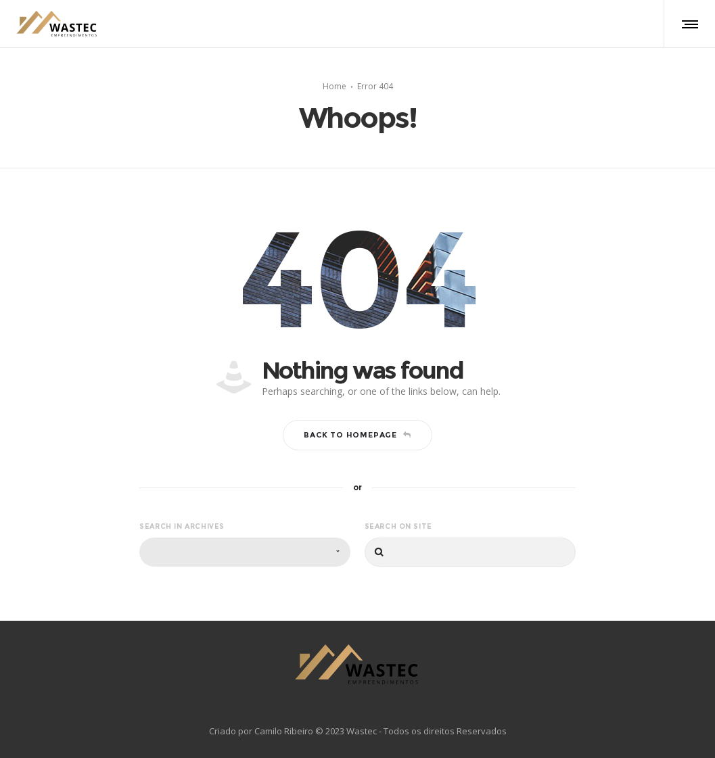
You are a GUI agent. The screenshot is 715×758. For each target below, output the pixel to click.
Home (334, 85)
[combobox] (244, 552)
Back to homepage (357, 435)
